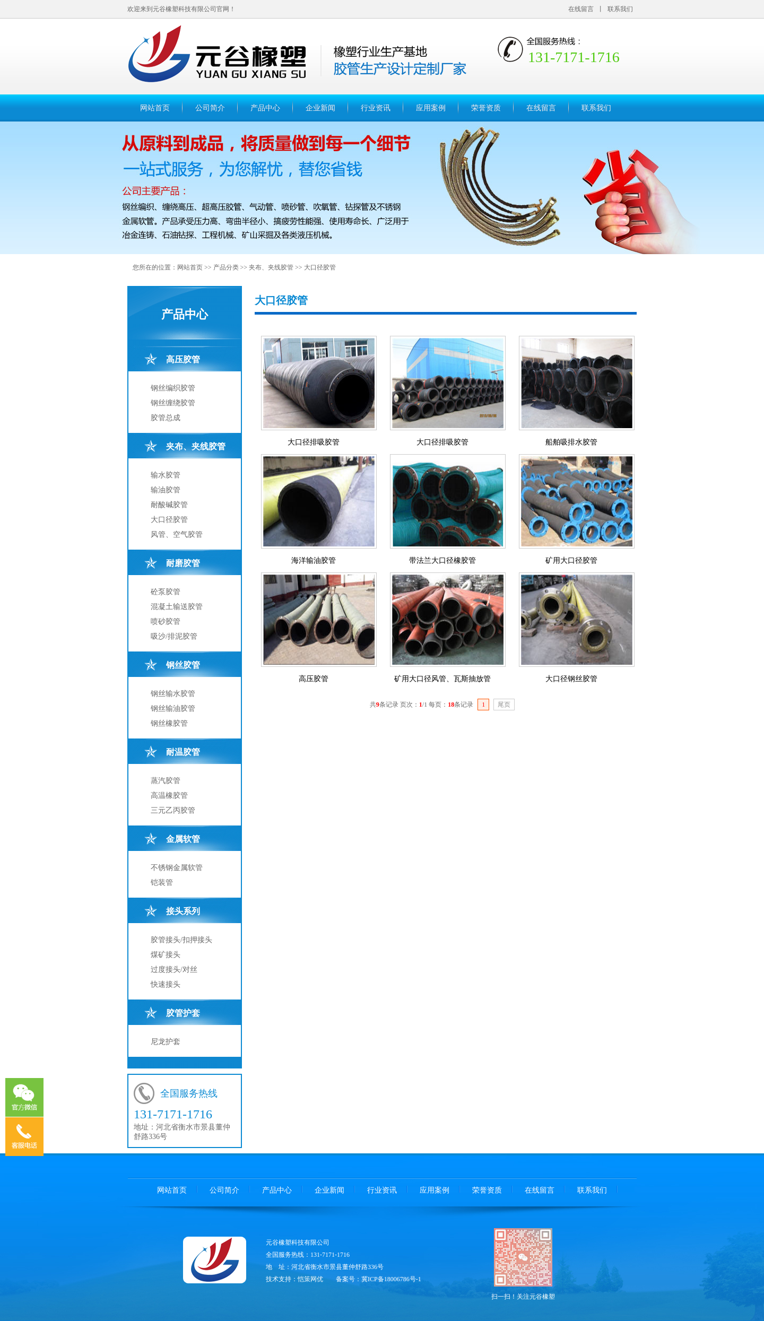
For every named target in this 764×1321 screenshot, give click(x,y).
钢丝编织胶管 (173, 388)
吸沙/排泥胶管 (174, 636)
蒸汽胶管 (165, 781)
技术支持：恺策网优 (294, 1279)
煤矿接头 (165, 955)
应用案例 (431, 108)
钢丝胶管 (183, 665)
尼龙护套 (165, 1042)
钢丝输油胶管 (173, 708)
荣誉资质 (486, 108)
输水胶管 (165, 475)
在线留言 (581, 9)
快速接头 (165, 984)
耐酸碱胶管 (169, 505)
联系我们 (620, 9)
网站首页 (155, 108)
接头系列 (183, 911)
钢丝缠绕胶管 (173, 403)
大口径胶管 (320, 267)
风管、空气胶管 (177, 534)
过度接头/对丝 (174, 970)
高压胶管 (183, 359)
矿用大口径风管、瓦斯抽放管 (442, 679)
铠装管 (162, 883)
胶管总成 (165, 418)
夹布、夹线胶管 (271, 267)
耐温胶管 (183, 752)
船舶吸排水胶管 (571, 442)
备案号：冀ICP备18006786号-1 (378, 1279)
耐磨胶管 (183, 563)
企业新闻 (320, 108)
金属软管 (183, 839)
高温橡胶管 (169, 795)
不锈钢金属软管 (177, 868)
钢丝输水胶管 (173, 694)
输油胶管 (165, 490)
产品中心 (265, 108)
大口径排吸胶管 (314, 442)
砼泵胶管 (165, 592)
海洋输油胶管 (313, 560)
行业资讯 (375, 108)
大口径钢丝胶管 (571, 679)
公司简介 (210, 108)
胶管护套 (183, 1013)
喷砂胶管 (165, 621)
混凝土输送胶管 (177, 607)
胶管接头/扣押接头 (181, 940)
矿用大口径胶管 (571, 560)
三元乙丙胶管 (173, 810)
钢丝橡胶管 (169, 723)
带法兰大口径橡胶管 (442, 560)
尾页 (504, 704)
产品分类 (226, 267)
